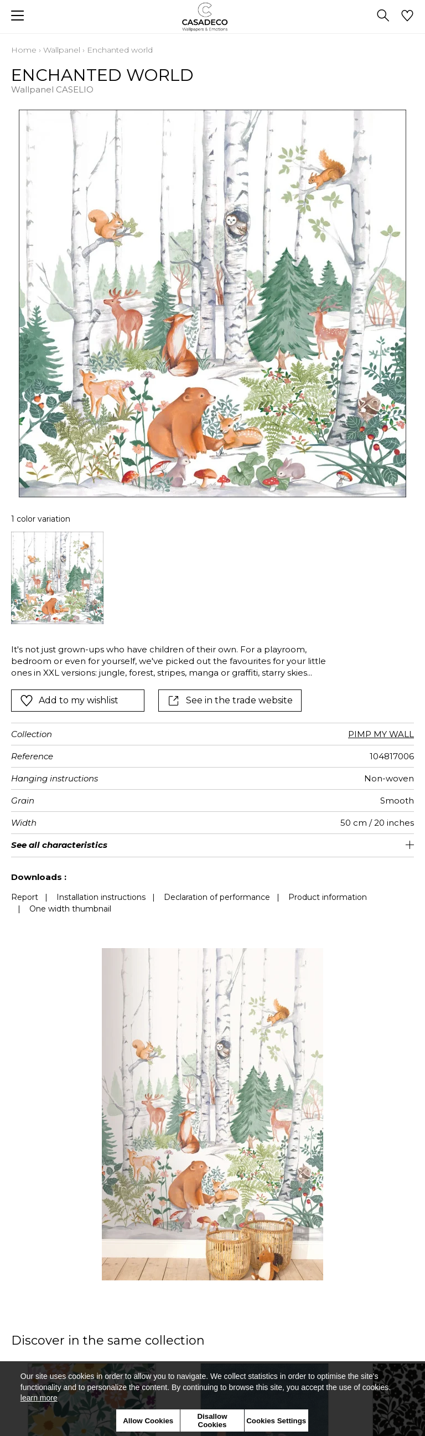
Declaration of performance (217, 897)
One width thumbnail (70, 909)
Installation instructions (101, 897)
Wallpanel (61, 50)
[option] (57, 578)
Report (24, 897)
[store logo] (213, 17)
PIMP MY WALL (381, 734)
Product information (327, 897)
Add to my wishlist (69, 700)
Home (24, 50)
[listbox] (212, 578)
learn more (39, 1397)
